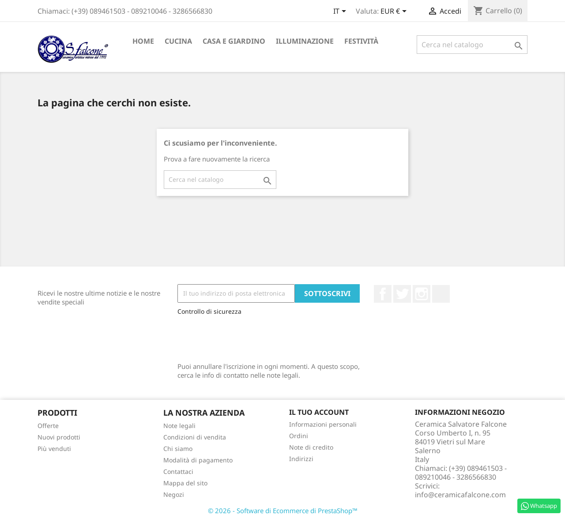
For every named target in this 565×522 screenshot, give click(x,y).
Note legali (179, 425)
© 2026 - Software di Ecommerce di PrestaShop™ (283, 510)
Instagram (421, 294)
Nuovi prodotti (59, 437)
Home (143, 41)
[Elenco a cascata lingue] (341, 12)
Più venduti (54, 448)
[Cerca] (472, 44)
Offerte (48, 425)
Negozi (173, 494)
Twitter (402, 294)
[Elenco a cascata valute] (395, 12)
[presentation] (244, 336)
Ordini (298, 436)
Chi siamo (177, 448)
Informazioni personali (323, 424)
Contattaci (178, 471)
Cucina (178, 41)
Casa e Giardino (234, 41)
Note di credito (311, 447)
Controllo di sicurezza (209, 311)
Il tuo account (319, 412)
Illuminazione (305, 41)
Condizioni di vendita (194, 437)
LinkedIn (441, 294)
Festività (361, 41)
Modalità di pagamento (198, 460)
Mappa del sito (185, 483)
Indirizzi (301, 458)
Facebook (383, 294)
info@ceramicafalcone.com (460, 494)
